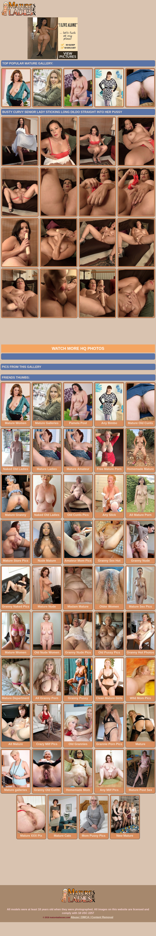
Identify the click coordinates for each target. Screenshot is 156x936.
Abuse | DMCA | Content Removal (92, 931)
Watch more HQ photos (78, 362)
